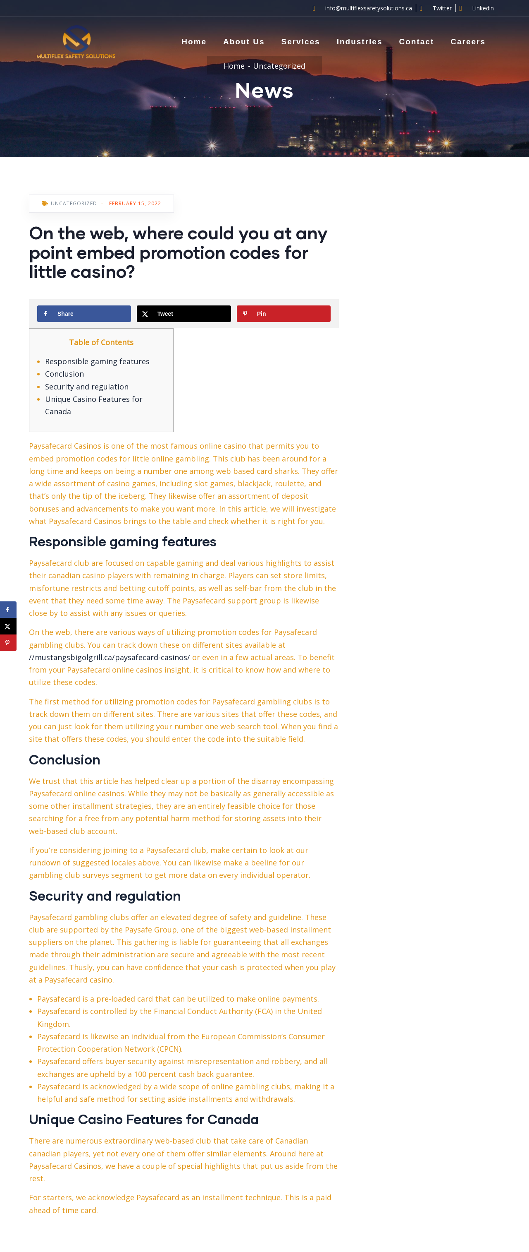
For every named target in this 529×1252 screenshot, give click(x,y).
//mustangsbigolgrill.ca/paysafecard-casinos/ (109, 657)
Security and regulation (87, 387)
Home (194, 41)
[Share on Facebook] (84, 313)
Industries (360, 41)
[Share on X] (184, 313)
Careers (468, 41)
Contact (416, 41)
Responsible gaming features (97, 361)
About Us (243, 41)
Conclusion (64, 374)
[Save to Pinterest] (284, 313)
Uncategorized (279, 66)
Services (300, 41)
